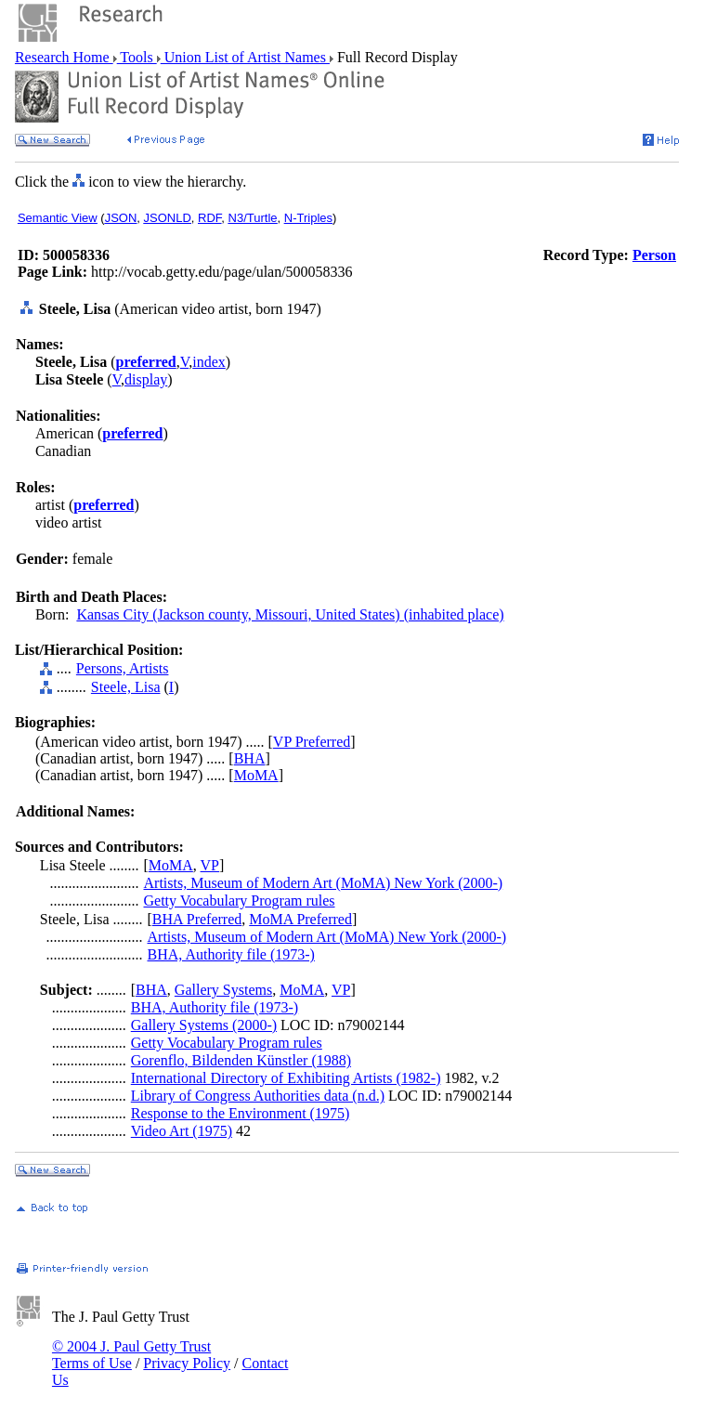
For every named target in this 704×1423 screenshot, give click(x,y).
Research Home (64, 57)
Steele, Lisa (126, 687)
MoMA (256, 775)
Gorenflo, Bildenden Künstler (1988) (241, 1060)
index (209, 362)
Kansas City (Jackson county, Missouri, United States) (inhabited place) (289, 614)
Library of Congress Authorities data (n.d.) (258, 1095)
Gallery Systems (223, 990)
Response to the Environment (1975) (240, 1113)
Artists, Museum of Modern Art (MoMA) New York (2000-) (323, 883)
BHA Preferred (196, 919)
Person (654, 255)
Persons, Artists (122, 668)
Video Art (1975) (181, 1131)
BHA (250, 758)
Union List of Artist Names (245, 57)
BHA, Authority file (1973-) (231, 954)
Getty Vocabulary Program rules (239, 900)
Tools (137, 57)
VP (210, 865)
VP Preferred (311, 742)
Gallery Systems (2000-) (204, 1025)
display (145, 379)
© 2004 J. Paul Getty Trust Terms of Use (131, 1354)
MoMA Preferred (300, 919)
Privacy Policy (186, 1363)
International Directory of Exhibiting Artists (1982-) (286, 1078)
